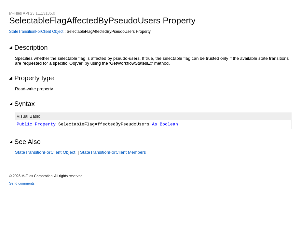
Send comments (21, 183)
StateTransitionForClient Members (113, 152)
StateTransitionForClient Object (36, 31)
